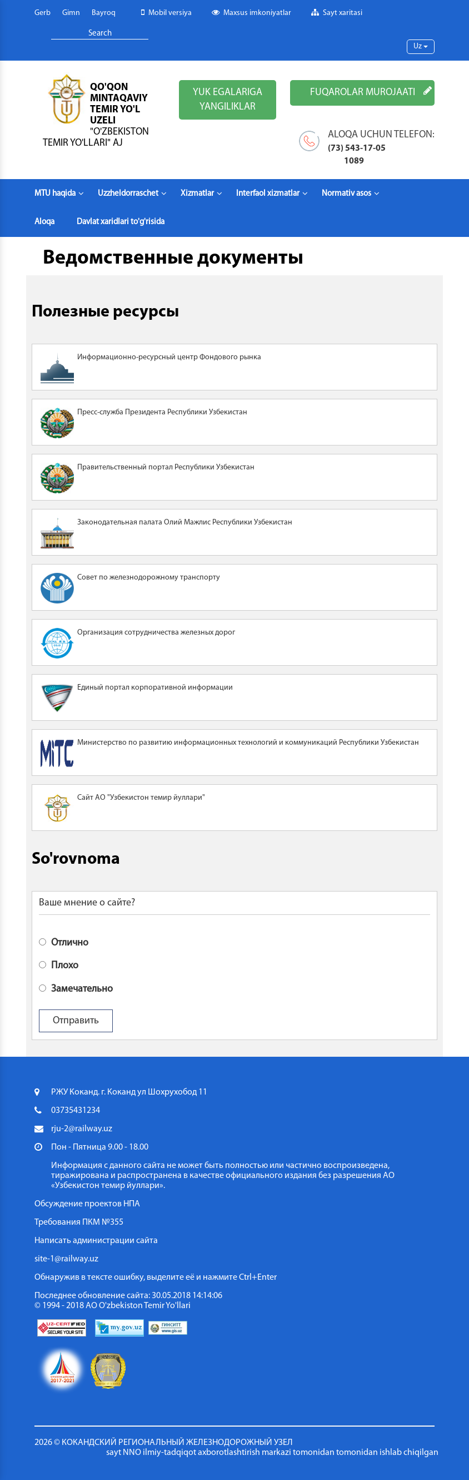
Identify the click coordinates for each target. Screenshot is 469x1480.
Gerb (42, 13)
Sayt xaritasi (336, 12)
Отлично (63, 942)
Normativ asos (351, 193)
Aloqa (44, 222)
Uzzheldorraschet (132, 193)
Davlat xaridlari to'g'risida (120, 222)
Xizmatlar (201, 193)
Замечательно (76, 988)
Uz (420, 46)
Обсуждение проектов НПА (87, 1204)
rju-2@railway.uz (81, 1129)
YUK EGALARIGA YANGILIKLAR (227, 99)
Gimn (71, 13)
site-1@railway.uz (66, 1259)
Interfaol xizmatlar (272, 193)
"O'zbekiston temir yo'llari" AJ (96, 138)
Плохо (58, 965)
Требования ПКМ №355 (78, 1222)
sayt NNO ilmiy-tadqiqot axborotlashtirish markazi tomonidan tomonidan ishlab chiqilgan (272, 1452)
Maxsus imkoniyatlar (251, 12)
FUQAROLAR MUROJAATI (371, 92)
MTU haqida (59, 193)
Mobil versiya (166, 12)
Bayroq (104, 13)
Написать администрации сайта (96, 1240)
